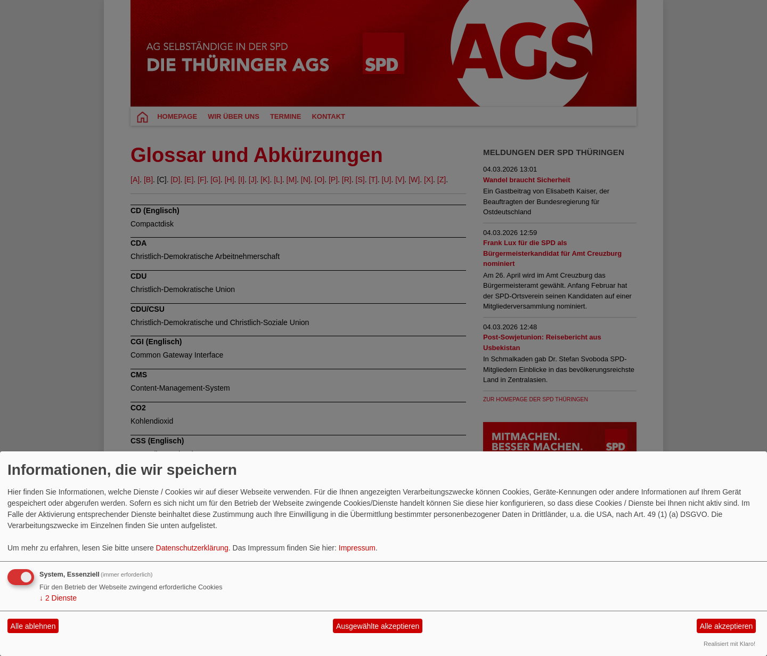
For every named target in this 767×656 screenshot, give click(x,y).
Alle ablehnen (33, 626)
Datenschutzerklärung (192, 548)
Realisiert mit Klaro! (729, 644)
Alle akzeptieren (726, 626)
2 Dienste (58, 598)
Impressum (357, 548)
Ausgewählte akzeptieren (377, 626)
